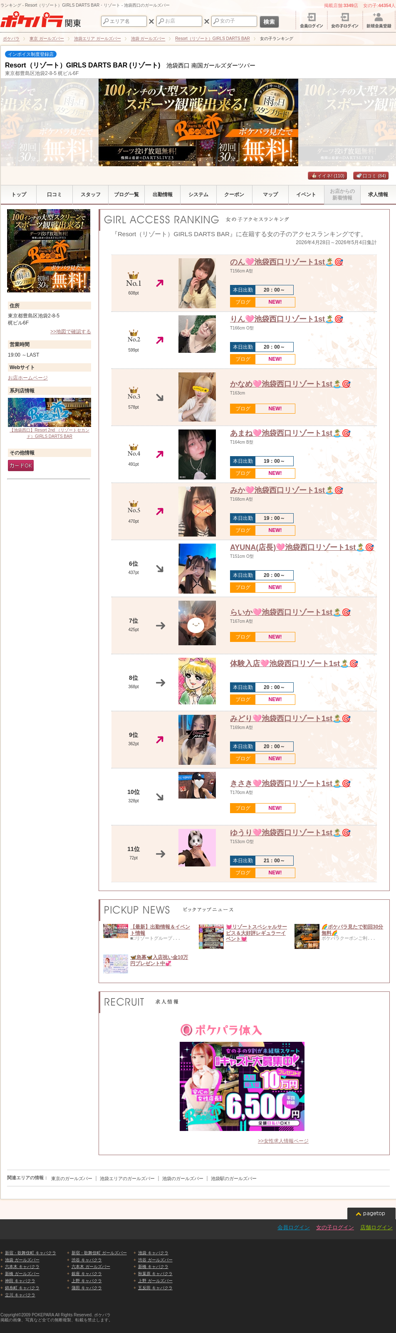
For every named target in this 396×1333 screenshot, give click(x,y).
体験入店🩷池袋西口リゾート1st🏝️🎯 (294, 663)
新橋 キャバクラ (153, 1266)
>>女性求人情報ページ (283, 1141)
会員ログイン (293, 1227)
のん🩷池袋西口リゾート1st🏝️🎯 (286, 262)
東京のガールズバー (71, 1178)
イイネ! (327, 176)
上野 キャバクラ (87, 1280)
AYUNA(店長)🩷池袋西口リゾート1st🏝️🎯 (302, 547)
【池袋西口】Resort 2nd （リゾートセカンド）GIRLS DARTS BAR (49, 418)
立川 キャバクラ (20, 1295)
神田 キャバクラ (20, 1280)
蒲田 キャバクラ (87, 1288)
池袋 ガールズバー (22, 1260)
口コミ (371, 176)
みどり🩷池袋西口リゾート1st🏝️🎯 (290, 718)
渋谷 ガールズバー (155, 1260)
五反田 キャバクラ (155, 1288)
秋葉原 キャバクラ (155, 1273)
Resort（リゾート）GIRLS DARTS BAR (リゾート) (82, 65)
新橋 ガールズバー (22, 1273)
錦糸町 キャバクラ (22, 1288)
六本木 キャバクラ (22, 1266)
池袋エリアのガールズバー (127, 1178)
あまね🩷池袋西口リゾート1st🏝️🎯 (290, 433)
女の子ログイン (335, 1227)
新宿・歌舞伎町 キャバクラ (30, 1253)
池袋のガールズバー (182, 1178)
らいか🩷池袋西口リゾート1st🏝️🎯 (290, 612)
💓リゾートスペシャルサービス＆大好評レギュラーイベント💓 (256, 933)
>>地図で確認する (70, 331)
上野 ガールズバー (155, 1280)
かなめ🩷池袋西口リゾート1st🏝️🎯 (290, 384)
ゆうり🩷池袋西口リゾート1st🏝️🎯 (290, 833)
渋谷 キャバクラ (87, 1260)
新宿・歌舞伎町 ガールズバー (99, 1253)
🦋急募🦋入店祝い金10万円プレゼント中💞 (159, 960)
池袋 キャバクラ (153, 1253)
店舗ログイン (376, 1227)
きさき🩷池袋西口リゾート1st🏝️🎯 (290, 783)
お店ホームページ (28, 378)
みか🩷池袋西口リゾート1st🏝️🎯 (286, 490)
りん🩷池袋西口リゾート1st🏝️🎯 (286, 319)
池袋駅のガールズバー (234, 1178)
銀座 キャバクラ (87, 1273)
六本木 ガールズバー (91, 1266)
